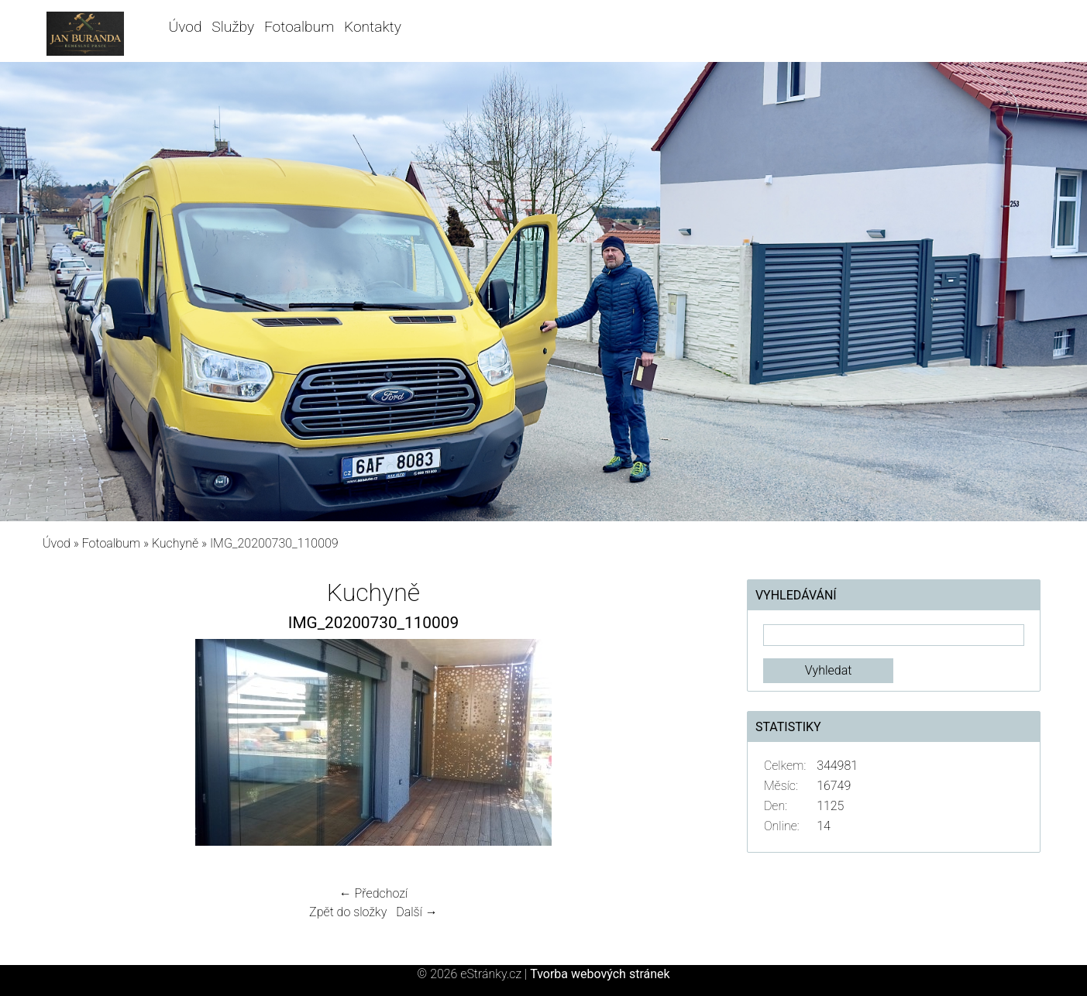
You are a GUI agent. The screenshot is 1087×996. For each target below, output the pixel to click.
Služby (233, 27)
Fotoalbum (299, 27)
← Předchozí (373, 893)
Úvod (185, 27)
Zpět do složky (348, 912)
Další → (417, 912)
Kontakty (372, 27)
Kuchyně (175, 543)
